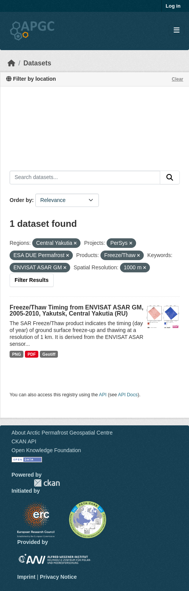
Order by (21, 200)
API (103, 394)
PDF (32, 354)
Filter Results (32, 280)
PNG (16, 354)
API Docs (128, 394)
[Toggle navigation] (176, 30)
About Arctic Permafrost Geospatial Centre (62, 433)
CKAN (47, 483)
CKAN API (24, 441)
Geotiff (49, 354)
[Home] (11, 63)
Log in (173, 6)
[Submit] (170, 177)
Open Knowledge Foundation (46, 450)
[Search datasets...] (85, 177)
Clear (177, 79)
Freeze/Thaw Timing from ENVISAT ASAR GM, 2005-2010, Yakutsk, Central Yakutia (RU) (76, 310)
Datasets (37, 63)
